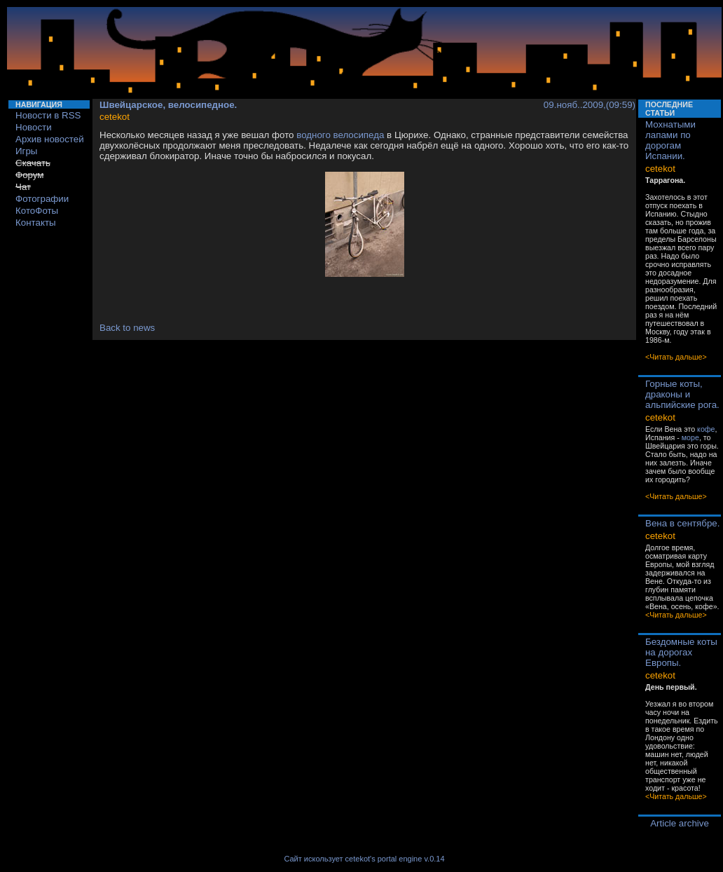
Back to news (127, 327)
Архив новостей (49, 139)
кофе (706, 429)
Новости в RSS (48, 115)
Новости (33, 127)
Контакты (35, 222)
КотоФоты (36, 210)
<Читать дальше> (676, 357)
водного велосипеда (340, 135)
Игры (26, 151)
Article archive (679, 823)
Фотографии (42, 198)
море (690, 437)
